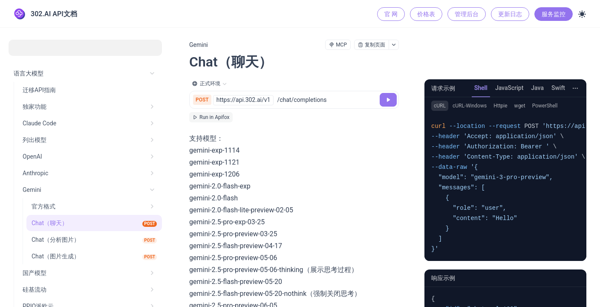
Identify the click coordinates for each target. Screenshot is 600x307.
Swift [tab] (558, 87)
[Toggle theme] (582, 14)
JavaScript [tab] (509, 87)
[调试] (388, 100)
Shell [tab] (481, 87)
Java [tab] (537, 87)
